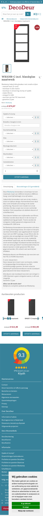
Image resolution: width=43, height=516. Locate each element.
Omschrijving (8, 186)
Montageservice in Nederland (12, 420)
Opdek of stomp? (8, 453)
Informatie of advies (9, 417)
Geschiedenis (6, 475)
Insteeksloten (8, 162)
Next (41, 2)
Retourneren (6, 394)
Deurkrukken (8, 154)
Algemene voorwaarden (10, 397)
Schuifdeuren (6, 469)
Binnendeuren (12, 19)
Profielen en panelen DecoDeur (13, 459)
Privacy (4, 403)
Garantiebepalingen (9, 400)
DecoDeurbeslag (8, 436)
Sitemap (5, 407)
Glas (4, 138)
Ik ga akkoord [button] (25, 503)
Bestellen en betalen (9, 391)
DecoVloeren (6, 440)
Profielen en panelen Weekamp (13, 466)
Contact (5, 385)
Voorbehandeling (9, 130)
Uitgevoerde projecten (10, 426)
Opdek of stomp (9, 114)
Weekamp (8, 103)
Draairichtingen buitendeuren (12, 456)
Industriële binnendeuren (29, 19)
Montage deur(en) (9, 146)
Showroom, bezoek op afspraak (13, 423)
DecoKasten (6, 443)
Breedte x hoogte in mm (12, 122)
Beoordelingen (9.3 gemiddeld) (28, 186)
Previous (2, 2)
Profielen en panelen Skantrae (13, 462)
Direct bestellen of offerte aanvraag (15, 388)
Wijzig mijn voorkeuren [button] (26, 511)
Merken (4, 472)
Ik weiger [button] (26, 507)
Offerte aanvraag (21, 177)
